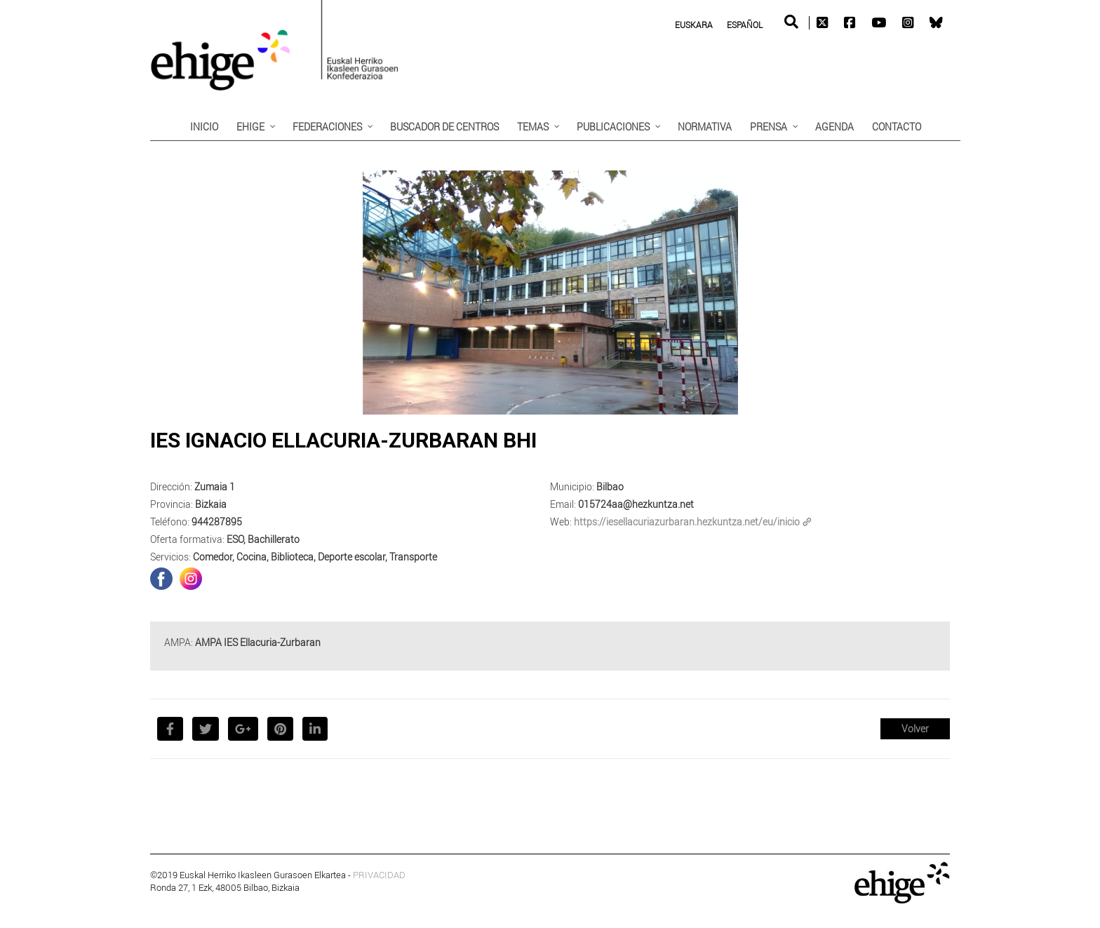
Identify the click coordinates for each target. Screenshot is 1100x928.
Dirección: (171, 486)
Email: (563, 504)
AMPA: (178, 642)
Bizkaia (211, 504)
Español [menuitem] (745, 24)
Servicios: (170, 556)
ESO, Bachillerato (263, 539)
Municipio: (572, 486)
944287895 (217, 521)
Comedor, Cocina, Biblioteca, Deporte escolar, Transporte (315, 556)
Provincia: (171, 504)
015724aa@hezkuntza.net (636, 504)
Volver (915, 728)
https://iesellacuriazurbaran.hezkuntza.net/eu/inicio (693, 521)
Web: (561, 521)
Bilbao (610, 486)
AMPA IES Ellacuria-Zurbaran (258, 642)
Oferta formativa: (187, 539)
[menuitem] (694, 24)
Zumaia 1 (214, 486)
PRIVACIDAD (379, 874)
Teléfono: (169, 521)
